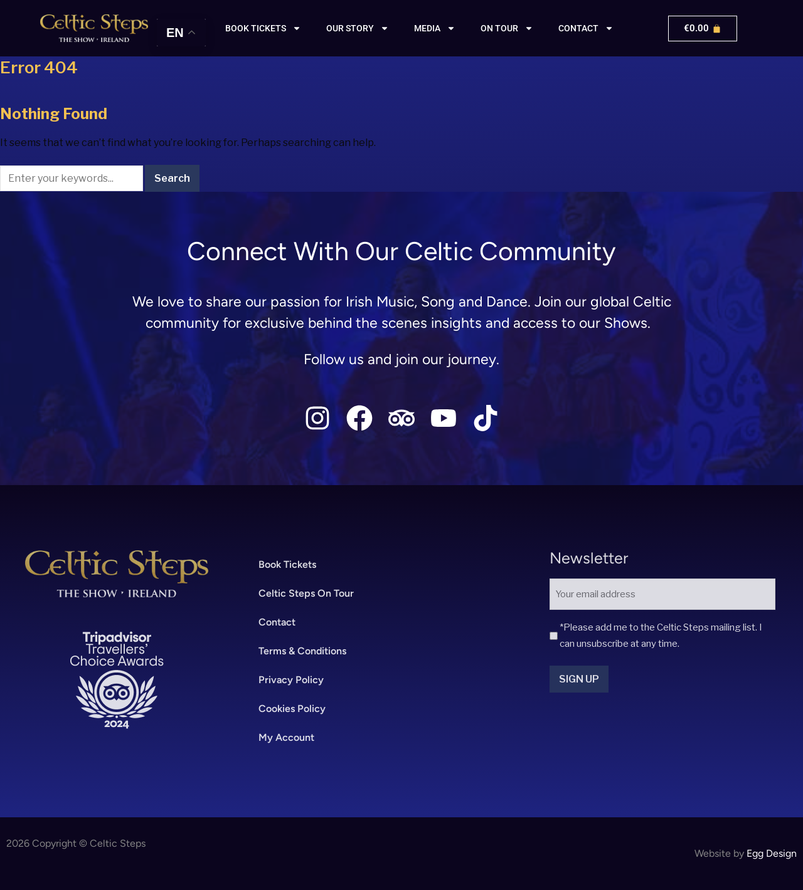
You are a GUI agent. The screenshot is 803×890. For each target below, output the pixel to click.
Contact (586, 28)
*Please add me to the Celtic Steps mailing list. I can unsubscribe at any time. (661, 635)
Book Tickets (287, 564)
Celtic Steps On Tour (306, 593)
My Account (286, 737)
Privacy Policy (291, 680)
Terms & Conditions (302, 651)
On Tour (507, 28)
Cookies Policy (292, 709)
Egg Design (772, 853)
